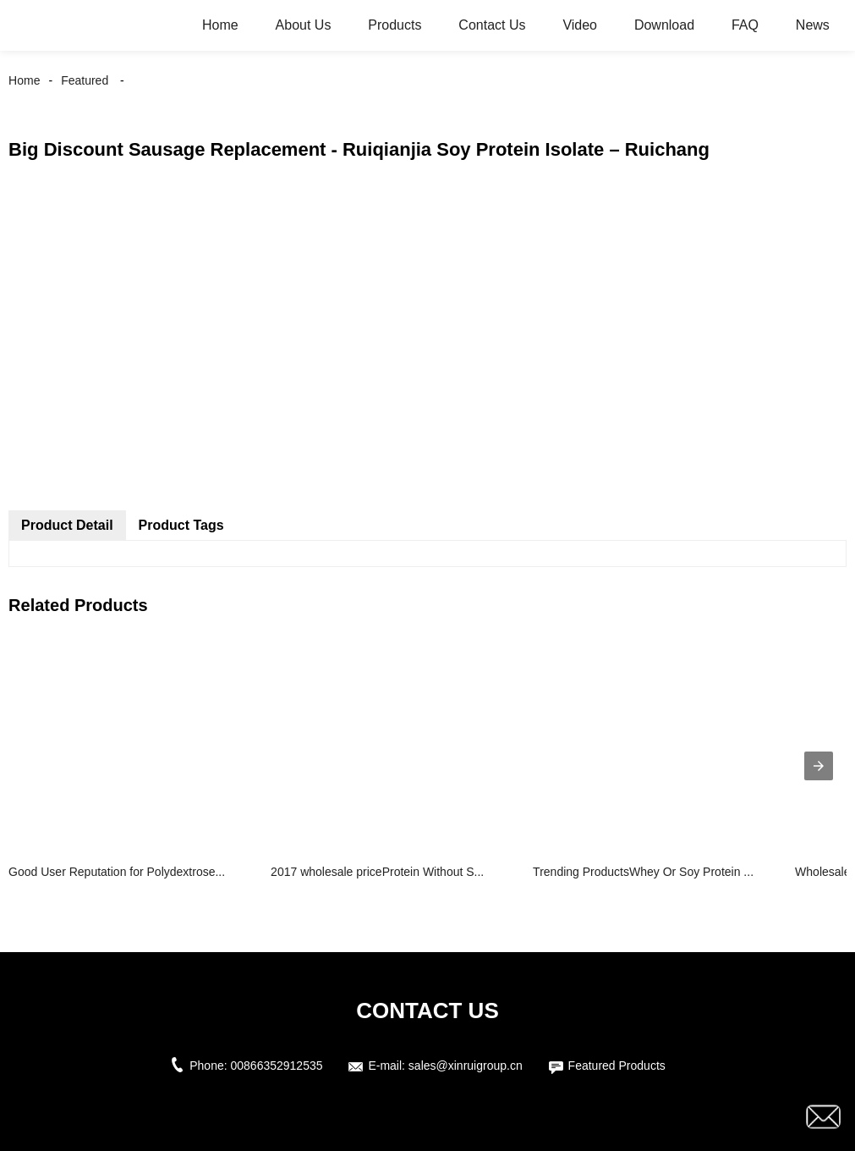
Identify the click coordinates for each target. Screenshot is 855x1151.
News (813, 25)
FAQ (745, 25)
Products (394, 25)
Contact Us (491, 25)
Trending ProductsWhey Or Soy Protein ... (643, 871)
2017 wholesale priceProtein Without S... (377, 871)
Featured (84, 80)
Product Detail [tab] (66, 525)
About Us (304, 25)
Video (579, 25)
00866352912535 (277, 1065)
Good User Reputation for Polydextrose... (116, 871)
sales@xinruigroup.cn (465, 1065)
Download (664, 25)
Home (220, 25)
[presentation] (818, 766)
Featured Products (617, 1065)
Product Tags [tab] (181, 525)
